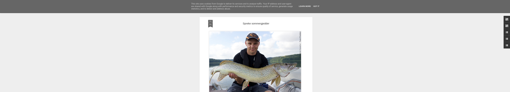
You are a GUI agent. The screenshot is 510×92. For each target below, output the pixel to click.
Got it (316, 6)
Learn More (305, 6)
